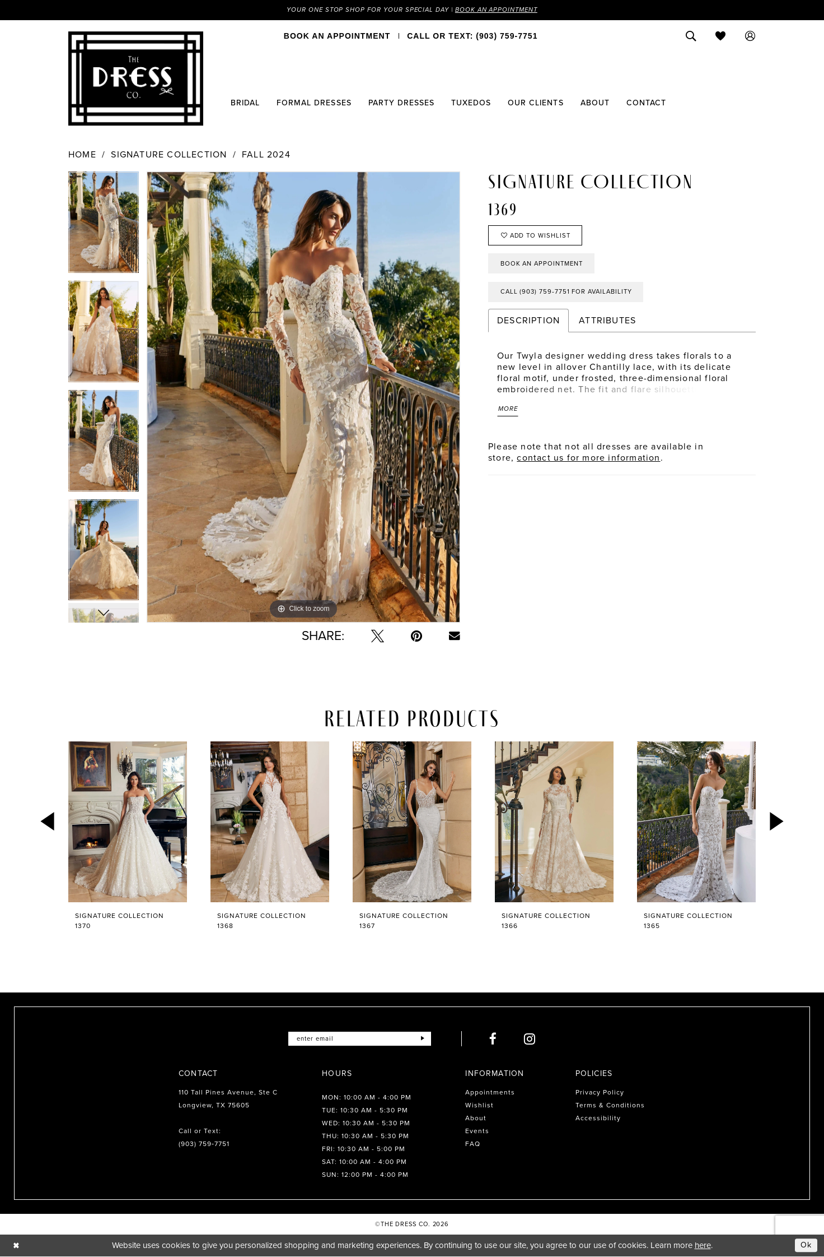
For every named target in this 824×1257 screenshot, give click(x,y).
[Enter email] (359, 1039)
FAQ (472, 1144)
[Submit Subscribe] (425, 1039)
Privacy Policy (599, 1093)
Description (528, 325)
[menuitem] (337, 36)
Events (477, 1131)
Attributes (607, 325)
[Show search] (691, 36)
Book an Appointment (500, 10)
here (703, 1246)
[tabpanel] (103, 226)
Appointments (490, 1093)
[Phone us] (472, 36)
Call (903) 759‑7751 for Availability (570, 296)
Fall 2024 (266, 155)
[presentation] (127, 822)
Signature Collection (169, 155)
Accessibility (598, 1119)
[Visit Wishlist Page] (721, 36)
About (475, 1119)
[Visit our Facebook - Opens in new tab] (496, 1039)
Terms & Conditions (610, 1106)
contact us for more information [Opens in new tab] (588, 463)
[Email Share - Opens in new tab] (454, 636)
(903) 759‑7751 (204, 1144)
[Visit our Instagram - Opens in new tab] (533, 1039)
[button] (750, 36)
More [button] (508, 415)
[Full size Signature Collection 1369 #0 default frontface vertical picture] (303, 398)
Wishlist (479, 1106)
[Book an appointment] (337, 36)
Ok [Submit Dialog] (806, 1245)
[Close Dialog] (16, 1245)
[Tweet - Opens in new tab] (377, 636)
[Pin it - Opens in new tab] (416, 636)
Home (82, 155)
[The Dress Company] (135, 79)
